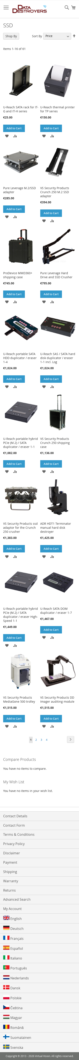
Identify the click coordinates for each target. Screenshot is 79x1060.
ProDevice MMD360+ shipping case (17, 275)
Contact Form (14, 825)
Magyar (12, 1017)
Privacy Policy (14, 843)
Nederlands (16, 977)
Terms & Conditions (19, 834)
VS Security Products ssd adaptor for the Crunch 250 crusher (20, 528)
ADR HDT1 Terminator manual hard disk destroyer (55, 528)
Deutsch (13, 928)
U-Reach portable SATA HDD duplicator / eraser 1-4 (20, 358)
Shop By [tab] (11, 36)
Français (13, 938)
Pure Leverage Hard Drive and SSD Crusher (56, 275)
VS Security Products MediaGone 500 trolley (19, 699)
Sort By (37, 36)
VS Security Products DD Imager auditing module (57, 699)
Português (15, 968)
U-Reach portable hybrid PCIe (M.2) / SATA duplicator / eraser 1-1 (20, 443)
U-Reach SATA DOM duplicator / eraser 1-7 (56, 611)
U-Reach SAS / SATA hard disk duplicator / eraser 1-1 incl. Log (57, 358)
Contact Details (15, 816)
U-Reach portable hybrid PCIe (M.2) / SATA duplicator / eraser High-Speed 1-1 (20, 615)
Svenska (13, 1047)
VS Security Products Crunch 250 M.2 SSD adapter (54, 192)
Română (13, 1027)
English (12, 918)
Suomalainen (17, 1037)
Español (13, 948)
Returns (9, 890)
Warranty (10, 881)
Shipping (10, 871)
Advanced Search (17, 899)
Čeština (13, 1007)
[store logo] (30, 9)
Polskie (12, 997)
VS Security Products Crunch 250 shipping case (55, 443)
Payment (10, 862)
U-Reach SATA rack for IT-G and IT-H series (20, 109)
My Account (12, 908)
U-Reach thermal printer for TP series (57, 109)
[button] (7, 135)
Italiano (12, 958)
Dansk (11, 987)
